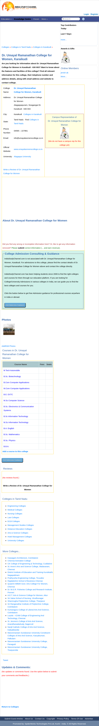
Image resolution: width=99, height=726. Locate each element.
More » (45, 19)
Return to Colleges (10, 707)
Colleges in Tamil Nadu (21, 47)
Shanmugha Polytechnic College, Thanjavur (26, 601)
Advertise (89, 719)
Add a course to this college (15, 451)
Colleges (5, 47)
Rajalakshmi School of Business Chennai (25, 581)
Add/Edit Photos (9, 346)
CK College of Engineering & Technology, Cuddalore (30, 564)
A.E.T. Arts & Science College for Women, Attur (28, 595)
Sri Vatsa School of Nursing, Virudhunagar (25, 598)
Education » (6, 19)
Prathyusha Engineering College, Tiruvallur (26, 578)
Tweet (5, 660)
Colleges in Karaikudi (42, 47)
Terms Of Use (77, 719)
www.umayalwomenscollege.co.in (28, 149)
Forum (36, 19)
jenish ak (64, 73)
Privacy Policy (63, 719)
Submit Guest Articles (13, 719)
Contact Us (39, 719)
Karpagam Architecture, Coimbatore (23, 558)
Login (86, 14)
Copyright (51, 719)
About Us (29, 719)
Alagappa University (22, 156)
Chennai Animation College (19, 561)
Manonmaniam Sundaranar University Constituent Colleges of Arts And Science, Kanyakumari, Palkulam (29, 636)
